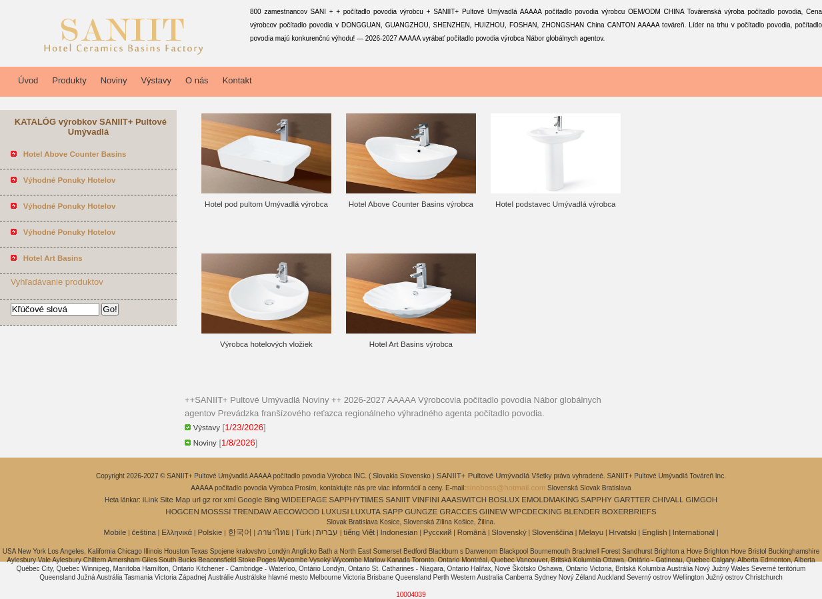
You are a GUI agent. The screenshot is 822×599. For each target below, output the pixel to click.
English (654, 532)
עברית (327, 532)
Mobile (114, 532)
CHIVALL (667, 500)
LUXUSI (335, 512)
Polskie (209, 532)
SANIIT (397, 500)
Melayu (591, 532)
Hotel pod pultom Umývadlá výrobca (266, 204)
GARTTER (632, 500)
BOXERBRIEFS (629, 512)
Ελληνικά (176, 532)
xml (230, 500)
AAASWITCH (464, 500)
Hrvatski (623, 532)
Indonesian (398, 532)
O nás (197, 80)
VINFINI (425, 500)
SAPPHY (596, 500)
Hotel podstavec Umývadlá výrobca (555, 204)
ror (217, 500)
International (694, 532)
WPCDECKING (535, 512)
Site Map (175, 500)
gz (207, 500)
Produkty (69, 80)
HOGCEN (182, 512)
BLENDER (582, 512)
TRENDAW (252, 512)
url (196, 500)
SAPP (393, 512)
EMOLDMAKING (550, 500)
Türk (303, 532)
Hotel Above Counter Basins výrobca (411, 204)
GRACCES (458, 512)
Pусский (437, 532)
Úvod (28, 80)
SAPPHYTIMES (356, 500)
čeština (144, 532)
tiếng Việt (359, 532)
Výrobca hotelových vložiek (266, 344)
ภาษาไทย (273, 532)
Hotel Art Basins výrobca (411, 344)
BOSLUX (504, 500)
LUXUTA (366, 512)
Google (249, 500)
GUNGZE (421, 512)
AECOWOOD (296, 512)
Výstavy (156, 80)
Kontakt (237, 80)
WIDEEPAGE (304, 500)
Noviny (114, 80)
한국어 (240, 532)
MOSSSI (216, 512)
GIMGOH (701, 500)
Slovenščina (552, 532)
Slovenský (508, 532)
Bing (271, 500)
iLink (151, 500)
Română (471, 532)
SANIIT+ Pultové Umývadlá (484, 476)
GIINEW (493, 512)
